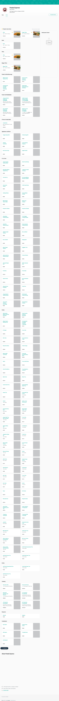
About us (3, 696)
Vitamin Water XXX (5, 421)
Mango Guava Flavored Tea (5, 73)
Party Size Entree (25, 579)
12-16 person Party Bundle (24, 588)
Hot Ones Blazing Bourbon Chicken (25, 173)
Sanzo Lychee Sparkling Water (6, 542)
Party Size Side (5, 579)
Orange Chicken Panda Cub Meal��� (6, 93)
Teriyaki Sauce (25, 626)
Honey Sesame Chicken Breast (25, 219)
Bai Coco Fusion (25, 533)
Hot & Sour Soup (6, 145)
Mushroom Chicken (24, 196)
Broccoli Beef (24, 226)
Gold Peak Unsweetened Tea (27, 541)
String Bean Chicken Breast (5, 211)
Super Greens (5, 273)
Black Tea (24, 371)
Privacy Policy (21, 696)
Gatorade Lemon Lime (25, 517)
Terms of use (14, 696)
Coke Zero (24, 428)
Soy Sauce (5, 619)
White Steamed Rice (25, 258)
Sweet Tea (5, 387)
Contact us (8, 696)
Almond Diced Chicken (24, 297)
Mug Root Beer (25, 493)
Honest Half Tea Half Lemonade (6, 412)
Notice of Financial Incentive (30, 696)
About (7, 9)
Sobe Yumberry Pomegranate (25, 502)
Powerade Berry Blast (6, 404)
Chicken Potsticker (5, 138)
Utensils (4, 609)
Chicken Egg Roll (25, 129)
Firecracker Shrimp (5, 180)
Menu (3, 9)
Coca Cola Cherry (25, 355)
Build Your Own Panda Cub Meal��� (25, 104)
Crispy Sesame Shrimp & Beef (5, 157)
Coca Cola (24, 324)
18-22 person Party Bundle (5, 597)
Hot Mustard (5, 634)
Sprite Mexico (5, 462)
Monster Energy (6, 445)
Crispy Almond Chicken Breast (5, 289)
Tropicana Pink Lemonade (25, 509)
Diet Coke (4, 332)
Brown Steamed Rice (25, 274)
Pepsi (4, 485)
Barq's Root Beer (6, 340)
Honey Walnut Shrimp (24, 188)
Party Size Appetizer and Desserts (5, 588)
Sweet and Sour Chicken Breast (6, 250)
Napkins (23, 609)
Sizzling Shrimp (5, 187)
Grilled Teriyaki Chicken (5, 227)
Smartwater (24, 462)
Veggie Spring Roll (6, 129)
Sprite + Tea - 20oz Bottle (24, 396)
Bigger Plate (24, 26)
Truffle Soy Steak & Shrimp (25, 165)
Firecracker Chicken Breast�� (5, 297)
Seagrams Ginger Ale (6, 429)
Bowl (4, 38)
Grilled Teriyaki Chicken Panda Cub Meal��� (25, 93)
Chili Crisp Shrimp (25, 179)
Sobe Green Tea (25, 525)
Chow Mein (24, 265)
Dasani (4, 395)
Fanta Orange (24, 340)
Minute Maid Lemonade (5, 349)
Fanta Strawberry (6, 363)
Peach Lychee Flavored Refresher (24, 73)
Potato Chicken (25, 249)
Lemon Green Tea (6, 379)
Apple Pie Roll (24, 145)
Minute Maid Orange (5, 438)
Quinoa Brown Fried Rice (5, 281)
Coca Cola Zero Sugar (25, 333)
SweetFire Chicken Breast (5, 219)
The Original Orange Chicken (25, 211)
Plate (4, 26)
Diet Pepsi (24, 485)
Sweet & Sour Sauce (24, 620)
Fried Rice (4, 265)
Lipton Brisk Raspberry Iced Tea (5, 502)
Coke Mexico (24, 420)
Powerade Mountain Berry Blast (25, 349)
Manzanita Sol (5, 525)
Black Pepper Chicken (5, 243)
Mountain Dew (5, 493)
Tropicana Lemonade (5, 509)
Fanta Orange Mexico (24, 454)
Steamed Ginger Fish (6, 258)
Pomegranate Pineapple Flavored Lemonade (5, 82)
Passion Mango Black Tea (25, 380)
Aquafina (4, 516)
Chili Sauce (5, 626)
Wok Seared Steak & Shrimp (25, 289)
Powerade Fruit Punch (25, 388)
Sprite (4, 355)
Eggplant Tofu (24, 242)
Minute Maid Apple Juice (24, 404)
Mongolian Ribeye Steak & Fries (6, 165)
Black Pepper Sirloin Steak (5, 196)
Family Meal (5, 117)
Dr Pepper (4, 324)
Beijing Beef (24, 234)
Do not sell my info (40, 696)
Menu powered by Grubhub (36, 23)
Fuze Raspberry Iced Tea (25, 364)
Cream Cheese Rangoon (25, 138)
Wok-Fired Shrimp (25, 156)
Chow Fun (24, 280)
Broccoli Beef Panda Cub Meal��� (5, 104)
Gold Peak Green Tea (7, 550)
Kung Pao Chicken (6, 203)
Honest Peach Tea (24, 438)
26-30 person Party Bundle (24, 597)
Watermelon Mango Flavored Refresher (25, 81)
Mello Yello (5, 371)
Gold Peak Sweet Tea (26, 550)
